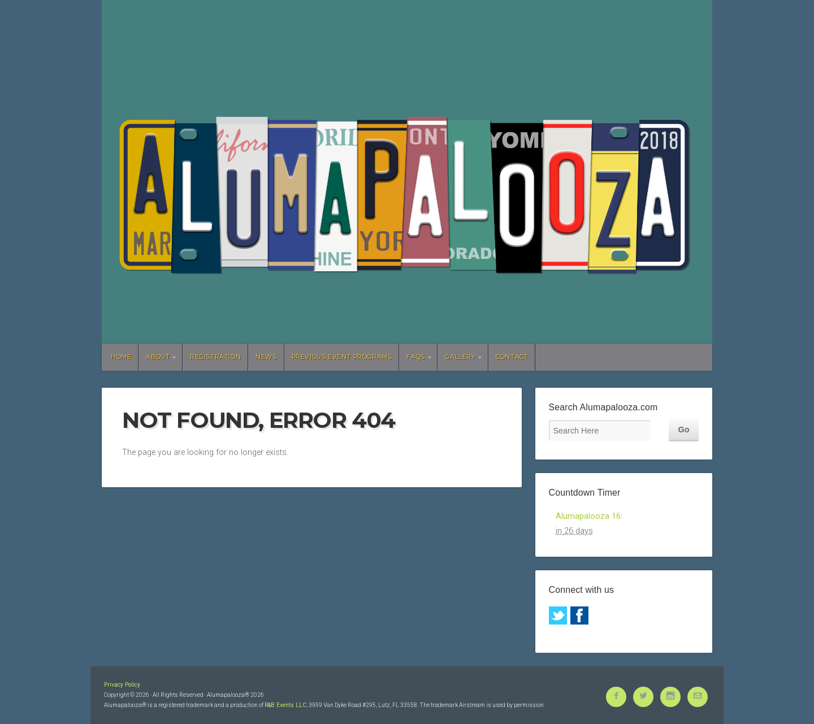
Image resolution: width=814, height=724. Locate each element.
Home (121, 357)
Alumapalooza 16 (588, 516)
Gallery (460, 357)
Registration (215, 357)
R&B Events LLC (285, 705)
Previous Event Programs (342, 357)
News (266, 357)
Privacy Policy (122, 685)
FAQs (415, 357)
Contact (512, 357)
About (158, 357)
